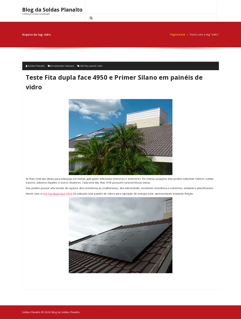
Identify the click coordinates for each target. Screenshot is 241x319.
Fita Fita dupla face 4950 (57, 193)
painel (92, 65)
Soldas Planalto (35, 65)
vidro (100, 65)
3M (81, 65)
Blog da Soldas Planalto (52, 10)
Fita (86, 65)
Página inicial (177, 34)
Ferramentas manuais (62, 65)
